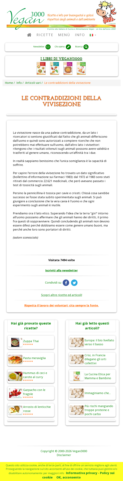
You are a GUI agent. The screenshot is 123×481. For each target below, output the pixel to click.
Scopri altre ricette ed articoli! (61, 295)
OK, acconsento (68, 477)
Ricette (45, 34)
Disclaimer (64, 455)
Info (80, 34)
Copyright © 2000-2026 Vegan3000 (64, 451)
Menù (64, 34)
